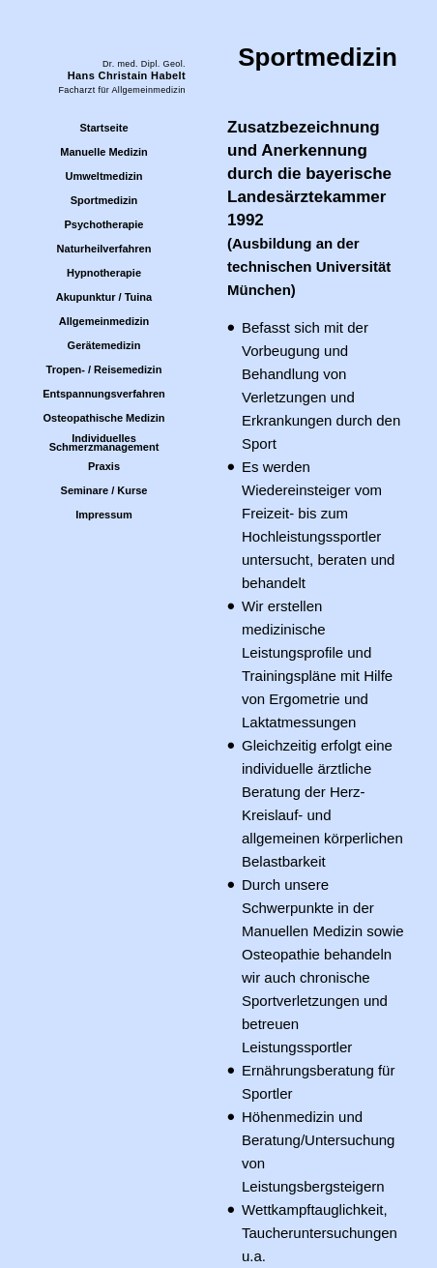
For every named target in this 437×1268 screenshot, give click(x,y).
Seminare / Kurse (104, 490)
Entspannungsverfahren (104, 393)
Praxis (104, 466)
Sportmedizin (104, 200)
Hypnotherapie (104, 273)
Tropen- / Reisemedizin (104, 369)
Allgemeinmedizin (104, 321)
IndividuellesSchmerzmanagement (104, 442)
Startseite (103, 127)
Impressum (103, 514)
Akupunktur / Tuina (104, 297)
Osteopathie (281, 954)
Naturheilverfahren (104, 248)
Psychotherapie (104, 224)
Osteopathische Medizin (104, 418)
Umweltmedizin (103, 176)
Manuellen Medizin (302, 931)
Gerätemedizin (104, 345)
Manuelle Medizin (103, 152)
